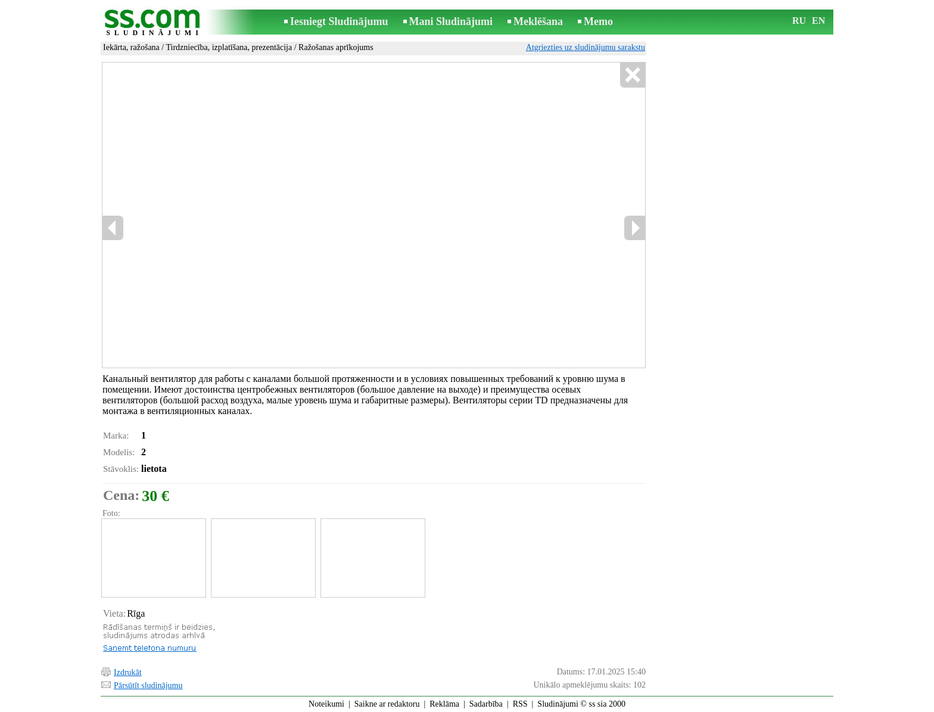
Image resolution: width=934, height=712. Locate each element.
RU (799, 20)
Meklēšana (538, 21)
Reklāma (444, 703)
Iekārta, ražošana (131, 47)
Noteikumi (326, 703)
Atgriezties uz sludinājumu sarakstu (585, 47)
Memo (598, 21)
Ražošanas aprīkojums (335, 47)
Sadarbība (486, 703)
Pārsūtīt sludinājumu (148, 685)
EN (818, 20)
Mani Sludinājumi (451, 21)
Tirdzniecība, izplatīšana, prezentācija (229, 47)
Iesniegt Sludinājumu (339, 21)
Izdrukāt (128, 672)
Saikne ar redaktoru (387, 703)
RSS (520, 703)
